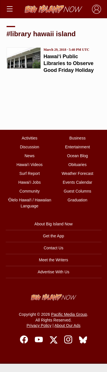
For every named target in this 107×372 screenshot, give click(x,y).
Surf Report (29, 173)
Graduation (77, 200)
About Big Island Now (54, 224)
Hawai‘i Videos (30, 164)
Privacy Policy (39, 325)
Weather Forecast (77, 173)
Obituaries (77, 164)
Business (77, 138)
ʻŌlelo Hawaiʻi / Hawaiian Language (29, 203)
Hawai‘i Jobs (29, 182)
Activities (29, 138)
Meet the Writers (53, 260)
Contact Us (53, 248)
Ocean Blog (77, 155)
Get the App (53, 236)
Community (29, 191)
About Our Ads (67, 325)
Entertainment (77, 147)
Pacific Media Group (69, 314)
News (30, 155)
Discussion (29, 147)
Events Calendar (77, 182)
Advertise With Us (53, 272)
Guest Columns (77, 191)
